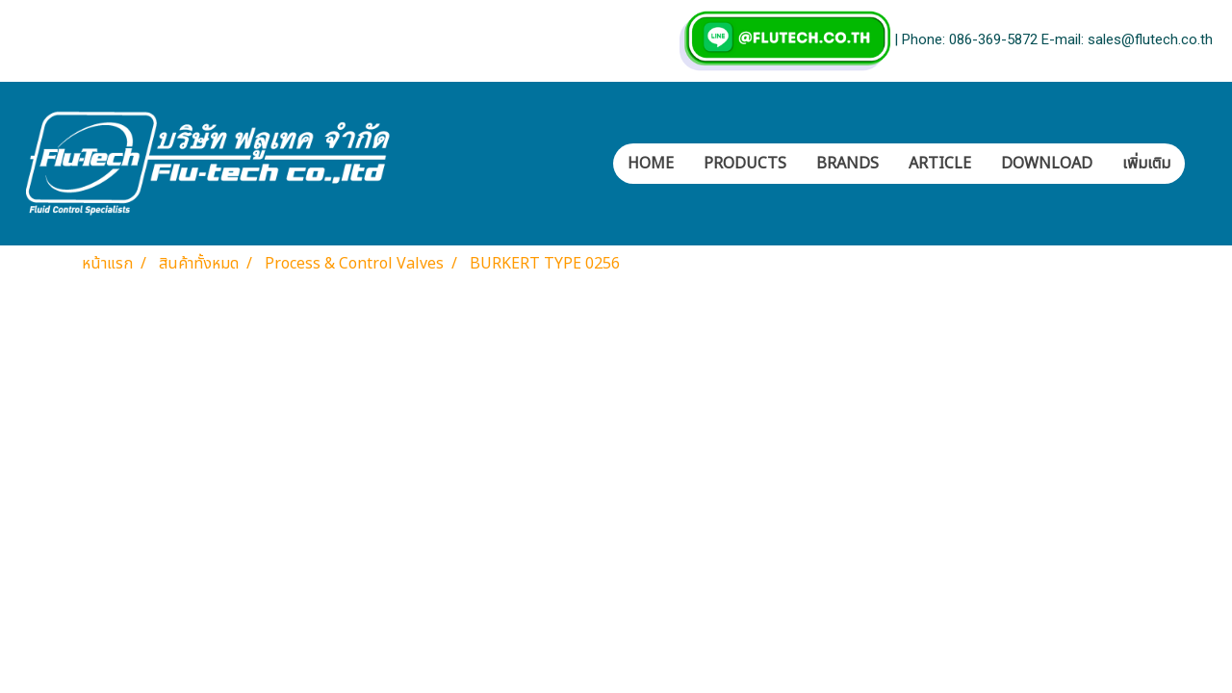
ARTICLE (940, 163)
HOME (651, 163)
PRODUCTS (745, 163)
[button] (1202, 163)
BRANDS (847, 163)
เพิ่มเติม (1146, 163)
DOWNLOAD (1046, 163)
